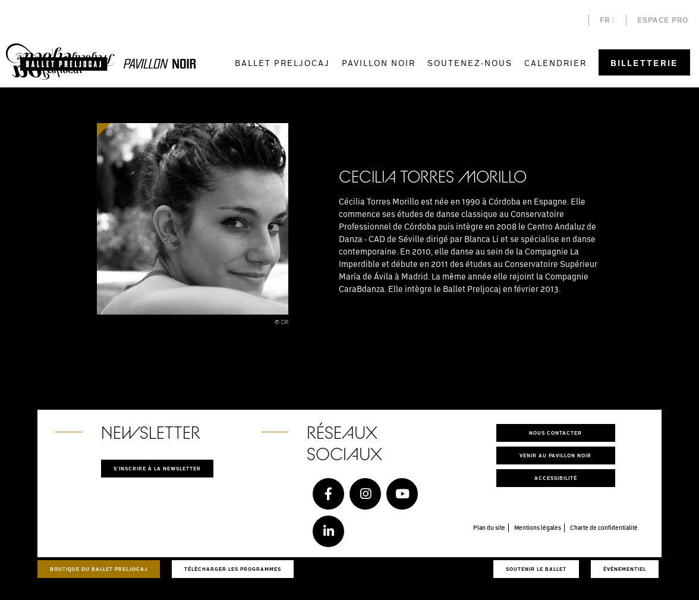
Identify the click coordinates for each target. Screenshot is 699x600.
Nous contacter (555, 432)
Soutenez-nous (469, 62)
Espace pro (662, 20)
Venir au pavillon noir (555, 455)
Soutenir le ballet (536, 569)
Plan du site (489, 527)
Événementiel (624, 569)
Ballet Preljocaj (282, 62)
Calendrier (555, 62)
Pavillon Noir (378, 62)
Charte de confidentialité (604, 527)
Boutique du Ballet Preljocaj (98, 569)
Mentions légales (537, 527)
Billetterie (644, 62)
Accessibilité (555, 478)
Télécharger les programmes (232, 569)
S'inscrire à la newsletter (157, 468)
